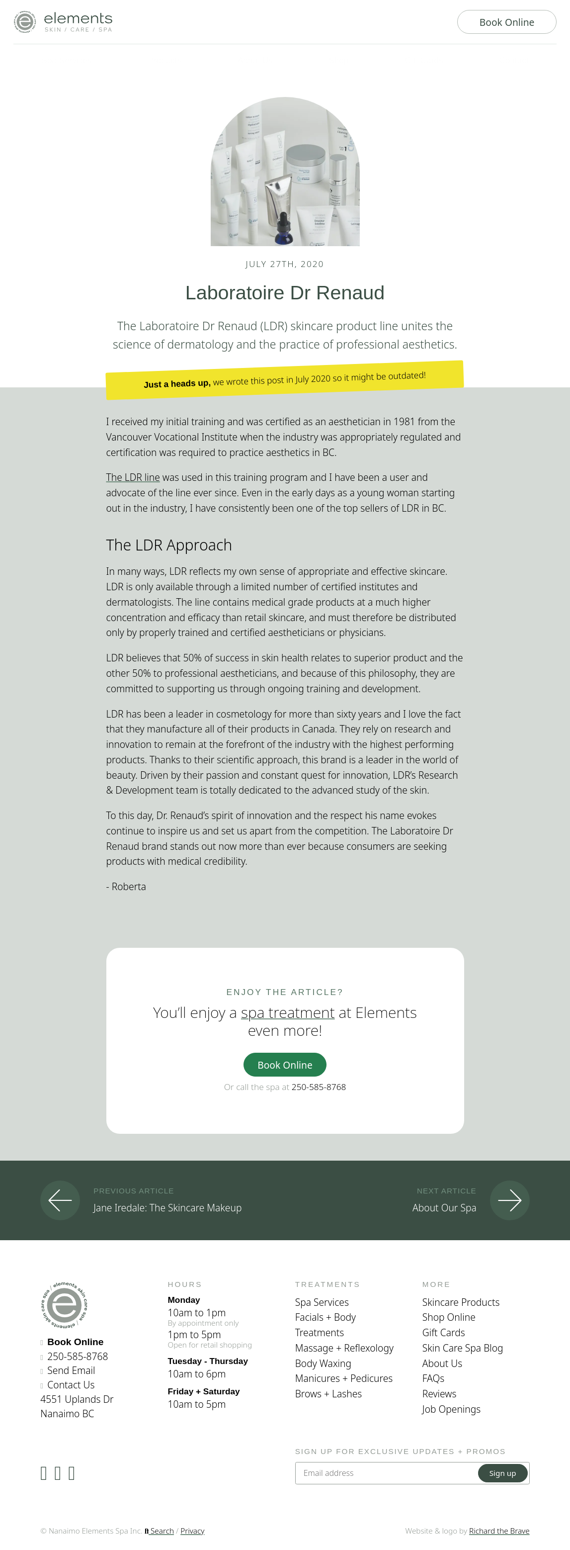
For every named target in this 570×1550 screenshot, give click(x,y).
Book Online (507, 22)
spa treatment (288, 1012)
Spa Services (322, 1302)
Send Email (71, 1370)
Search (159, 1531)
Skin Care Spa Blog (462, 1348)
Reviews (439, 1393)
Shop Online (449, 1317)
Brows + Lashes (328, 1393)
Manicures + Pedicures (344, 1378)
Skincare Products (461, 1302)
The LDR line (133, 477)
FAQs (433, 1378)
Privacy (192, 1531)
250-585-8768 (319, 1087)
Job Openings (451, 1409)
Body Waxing (323, 1363)
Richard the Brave (499, 1531)
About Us (442, 1363)
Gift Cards (443, 1332)
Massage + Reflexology (344, 1348)
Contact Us (70, 1384)
